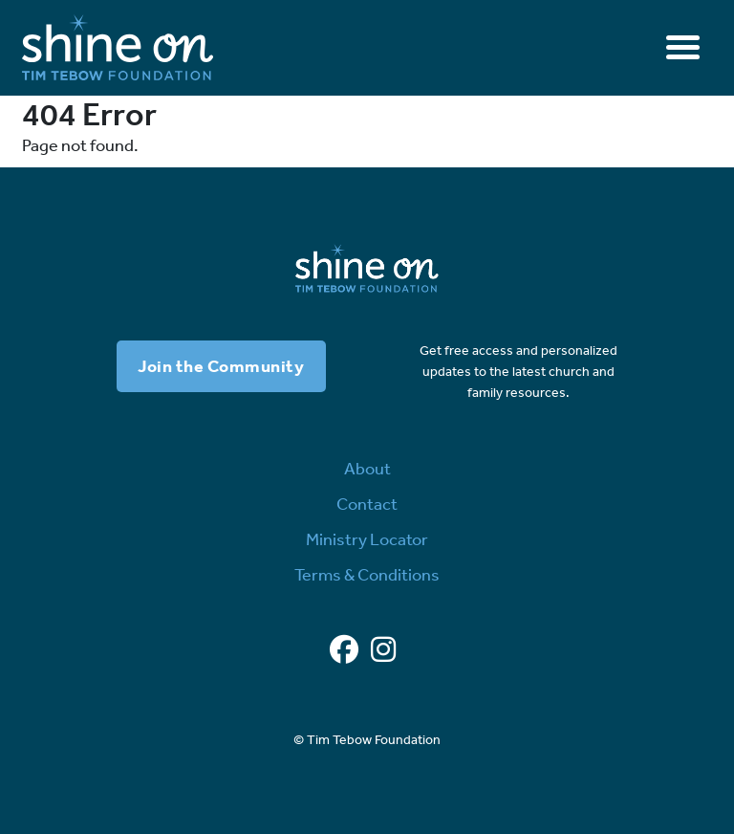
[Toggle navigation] (683, 47)
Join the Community (221, 366)
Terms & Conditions (367, 574)
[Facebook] (344, 650)
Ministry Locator (367, 539)
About (367, 468)
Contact (367, 504)
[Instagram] (383, 650)
